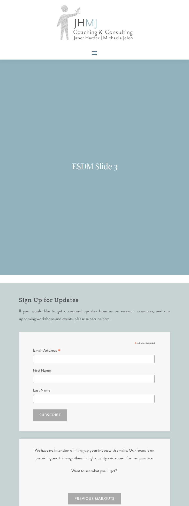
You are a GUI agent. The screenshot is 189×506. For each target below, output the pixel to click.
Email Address (47, 351)
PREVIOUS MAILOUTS (94, 498)
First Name (42, 370)
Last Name (41, 390)
